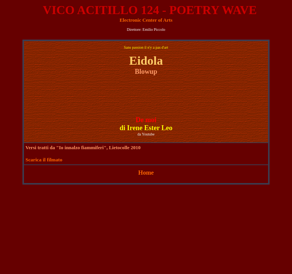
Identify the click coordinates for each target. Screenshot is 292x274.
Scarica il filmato (43, 159)
